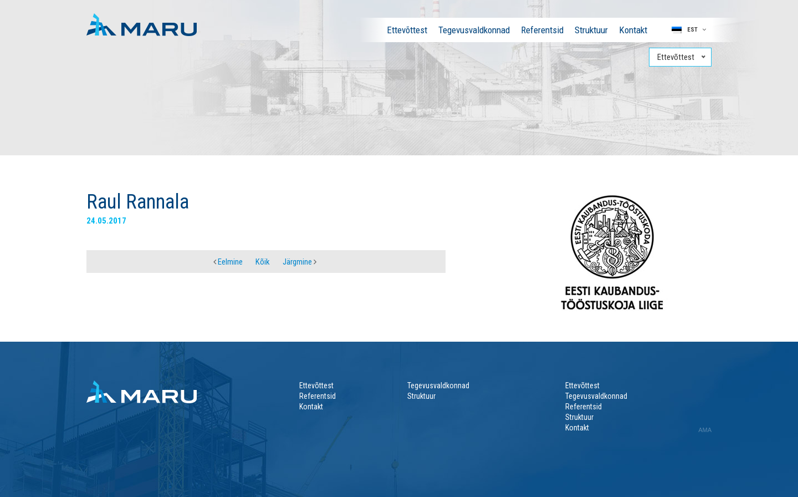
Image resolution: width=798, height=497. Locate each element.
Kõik (262, 262)
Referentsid (542, 30)
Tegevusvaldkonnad (474, 30)
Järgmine (299, 262)
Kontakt (633, 30)
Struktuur (591, 30)
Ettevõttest (407, 30)
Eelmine (228, 262)
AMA (705, 430)
